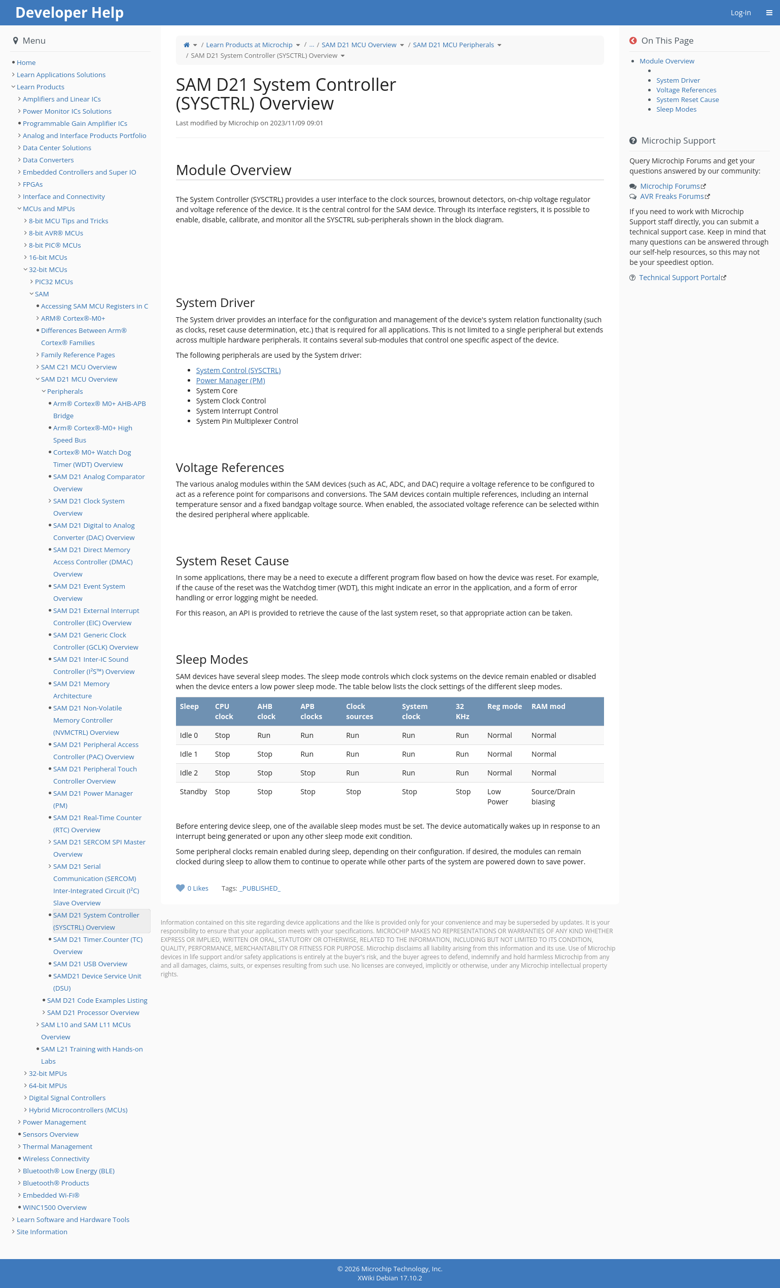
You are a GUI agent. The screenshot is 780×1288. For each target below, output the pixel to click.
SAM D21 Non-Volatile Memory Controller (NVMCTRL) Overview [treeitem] (87, 720)
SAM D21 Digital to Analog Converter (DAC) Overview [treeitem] (94, 531)
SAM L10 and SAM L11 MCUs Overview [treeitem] (86, 1030)
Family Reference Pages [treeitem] (78, 354)
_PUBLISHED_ (259, 888)
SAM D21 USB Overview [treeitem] (90, 963)
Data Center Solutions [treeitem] (57, 147)
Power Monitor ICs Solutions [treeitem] (67, 111)
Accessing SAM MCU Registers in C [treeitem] (94, 306)
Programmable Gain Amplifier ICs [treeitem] (75, 123)
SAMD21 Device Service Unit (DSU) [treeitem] (97, 982)
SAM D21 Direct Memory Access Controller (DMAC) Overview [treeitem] (93, 562)
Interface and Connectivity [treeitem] (64, 196)
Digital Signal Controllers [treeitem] (67, 1097)
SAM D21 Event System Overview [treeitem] (89, 592)
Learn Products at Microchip (249, 44)
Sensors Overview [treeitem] (51, 1134)
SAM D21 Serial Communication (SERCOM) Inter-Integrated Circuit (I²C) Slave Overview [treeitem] (96, 884)
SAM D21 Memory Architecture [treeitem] (81, 689)
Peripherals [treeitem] (65, 391)
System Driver (678, 80)
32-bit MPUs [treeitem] (48, 1073)
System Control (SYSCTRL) (238, 370)
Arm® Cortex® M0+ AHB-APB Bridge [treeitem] (99, 409)
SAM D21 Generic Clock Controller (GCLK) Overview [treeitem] (95, 641)
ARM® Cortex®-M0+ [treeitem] (73, 318)
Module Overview (667, 60)
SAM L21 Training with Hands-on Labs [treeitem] (92, 1055)
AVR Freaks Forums (672, 196)
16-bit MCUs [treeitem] (48, 257)
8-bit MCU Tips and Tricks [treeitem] (69, 220)
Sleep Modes (676, 109)
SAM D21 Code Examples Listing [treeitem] (97, 1000)
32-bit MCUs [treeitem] (48, 269)
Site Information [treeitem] (42, 1231)
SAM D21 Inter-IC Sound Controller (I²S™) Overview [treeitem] (94, 665)
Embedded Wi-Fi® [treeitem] (51, 1195)
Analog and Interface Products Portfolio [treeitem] (85, 135)
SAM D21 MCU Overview (359, 44)
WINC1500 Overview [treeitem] (55, 1207)
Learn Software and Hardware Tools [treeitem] (73, 1219)
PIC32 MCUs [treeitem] (54, 281)
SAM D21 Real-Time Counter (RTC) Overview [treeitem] (97, 823)
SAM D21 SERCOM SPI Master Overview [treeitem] (99, 848)
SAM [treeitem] (42, 293)
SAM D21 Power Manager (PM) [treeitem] (93, 799)
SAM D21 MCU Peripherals (453, 44)
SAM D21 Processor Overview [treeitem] (93, 1012)
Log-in (741, 12)
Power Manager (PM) (230, 380)
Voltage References (686, 89)
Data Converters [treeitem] (48, 159)
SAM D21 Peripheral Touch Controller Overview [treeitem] (95, 775)
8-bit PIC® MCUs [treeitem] (55, 245)
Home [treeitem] (26, 62)
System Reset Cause (687, 99)
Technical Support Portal (680, 277)
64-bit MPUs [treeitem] (48, 1085)
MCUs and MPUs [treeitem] (49, 208)
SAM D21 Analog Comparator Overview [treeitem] (99, 482)
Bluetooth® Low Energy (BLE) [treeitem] (69, 1170)
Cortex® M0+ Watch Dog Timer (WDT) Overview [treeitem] (92, 458)
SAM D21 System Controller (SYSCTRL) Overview (264, 55)
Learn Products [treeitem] (40, 86)
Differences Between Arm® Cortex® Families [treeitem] (84, 336)
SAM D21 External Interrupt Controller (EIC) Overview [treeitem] (96, 616)
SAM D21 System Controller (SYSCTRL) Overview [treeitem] (96, 921)
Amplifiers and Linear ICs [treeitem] (62, 99)
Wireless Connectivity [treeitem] (56, 1158)
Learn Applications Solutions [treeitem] (61, 74)
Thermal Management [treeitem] (57, 1146)
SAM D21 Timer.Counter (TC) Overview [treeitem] (98, 945)
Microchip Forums (670, 186)
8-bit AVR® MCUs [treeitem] (56, 233)
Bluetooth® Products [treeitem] (56, 1183)
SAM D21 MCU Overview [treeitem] (79, 379)
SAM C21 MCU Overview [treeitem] (79, 366)
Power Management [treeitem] (54, 1122)
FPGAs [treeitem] (33, 184)
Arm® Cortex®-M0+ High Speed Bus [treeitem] (92, 434)
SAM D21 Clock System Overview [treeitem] (89, 507)
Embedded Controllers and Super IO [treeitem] (79, 172)
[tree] (80, 62)
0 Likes (198, 888)
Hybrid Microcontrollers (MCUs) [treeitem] (78, 1109)
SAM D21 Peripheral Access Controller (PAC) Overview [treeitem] (95, 750)
